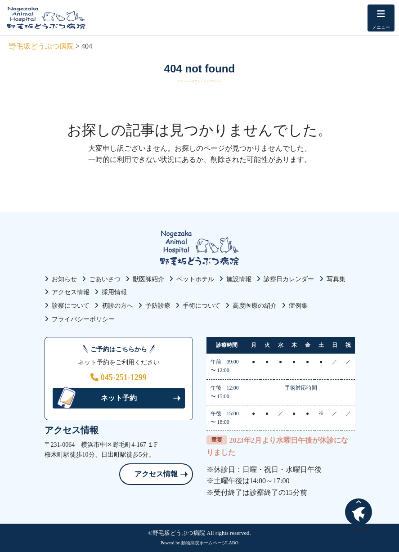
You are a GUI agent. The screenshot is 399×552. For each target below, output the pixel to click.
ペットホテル (195, 279)
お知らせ (64, 279)
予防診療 (157, 305)
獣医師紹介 (148, 279)
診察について (71, 305)
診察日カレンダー (289, 279)
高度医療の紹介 (255, 305)
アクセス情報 (71, 292)
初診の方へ (117, 305)
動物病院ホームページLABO (209, 542)
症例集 (298, 305)
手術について (201, 305)
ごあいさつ (105, 279)
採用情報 (114, 292)
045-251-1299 (118, 377)
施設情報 (238, 279)
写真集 (336, 279)
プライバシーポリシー (83, 319)
